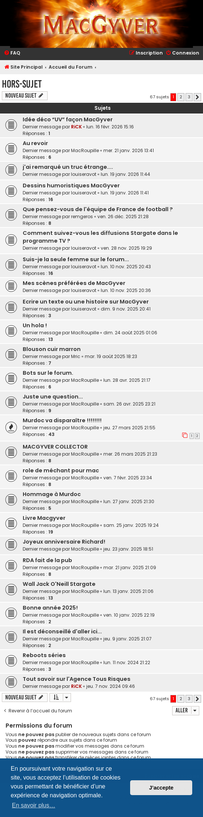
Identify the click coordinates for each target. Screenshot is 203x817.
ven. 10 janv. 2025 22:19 (129, 615)
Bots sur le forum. (48, 373)
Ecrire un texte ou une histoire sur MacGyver (86, 301)
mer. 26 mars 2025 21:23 (130, 454)
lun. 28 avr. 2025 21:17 (127, 380)
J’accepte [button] (161, 788)
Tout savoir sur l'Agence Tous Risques (76, 679)
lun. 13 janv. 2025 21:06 (128, 591)
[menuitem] (12, 53)
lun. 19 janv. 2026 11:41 (125, 193)
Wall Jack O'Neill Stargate (59, 584)
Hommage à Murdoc (52, 494)
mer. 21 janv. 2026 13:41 (128, 150)
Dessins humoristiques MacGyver (71, 185)
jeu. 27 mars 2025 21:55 (129, 427)
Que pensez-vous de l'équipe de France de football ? (98, 209)
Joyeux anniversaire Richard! (64, 541)
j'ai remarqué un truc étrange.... (68, 167)
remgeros (82, 216)
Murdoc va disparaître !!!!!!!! (62, 420)
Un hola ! (35, 325)
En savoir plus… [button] (33, 805)
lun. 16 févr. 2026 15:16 (110, 127)
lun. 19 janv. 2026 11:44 (125, 174)
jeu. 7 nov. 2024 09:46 (110, 686)
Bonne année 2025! (50, 607)
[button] (197, 97)
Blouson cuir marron (52, 349)
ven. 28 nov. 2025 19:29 (126, 248)
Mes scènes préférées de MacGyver (74, 283)
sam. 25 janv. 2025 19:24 (131, 525)
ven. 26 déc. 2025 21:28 (123, 216)
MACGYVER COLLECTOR (55, 446)
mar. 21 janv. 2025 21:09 (129, 567)
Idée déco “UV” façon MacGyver (68, 119)
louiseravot (83, 174)
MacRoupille (85, 150)
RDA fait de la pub (47, 560)
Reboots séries (44, 655)
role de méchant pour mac (61, 470)
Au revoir (35, 143)
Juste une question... (53, 396)
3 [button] (189, 97)
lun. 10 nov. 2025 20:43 (126, 266)
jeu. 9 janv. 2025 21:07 (127, 639)
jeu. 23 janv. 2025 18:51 (128, 549)
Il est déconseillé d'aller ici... (62, 631)
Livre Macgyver (44, 518)
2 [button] (181, 97)
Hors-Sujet (22, 84)
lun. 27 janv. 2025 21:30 (128, 501)
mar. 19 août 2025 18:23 (111, 356)
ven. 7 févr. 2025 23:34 (127, 478)
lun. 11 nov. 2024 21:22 (126, 662)
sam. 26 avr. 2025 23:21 (129, 404)
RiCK (76, 127)
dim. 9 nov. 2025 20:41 (126, 309)
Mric (75, 356)
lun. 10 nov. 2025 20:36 (126, 290)
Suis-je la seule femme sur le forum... (76, 259)
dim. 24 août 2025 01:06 (130, 332)
